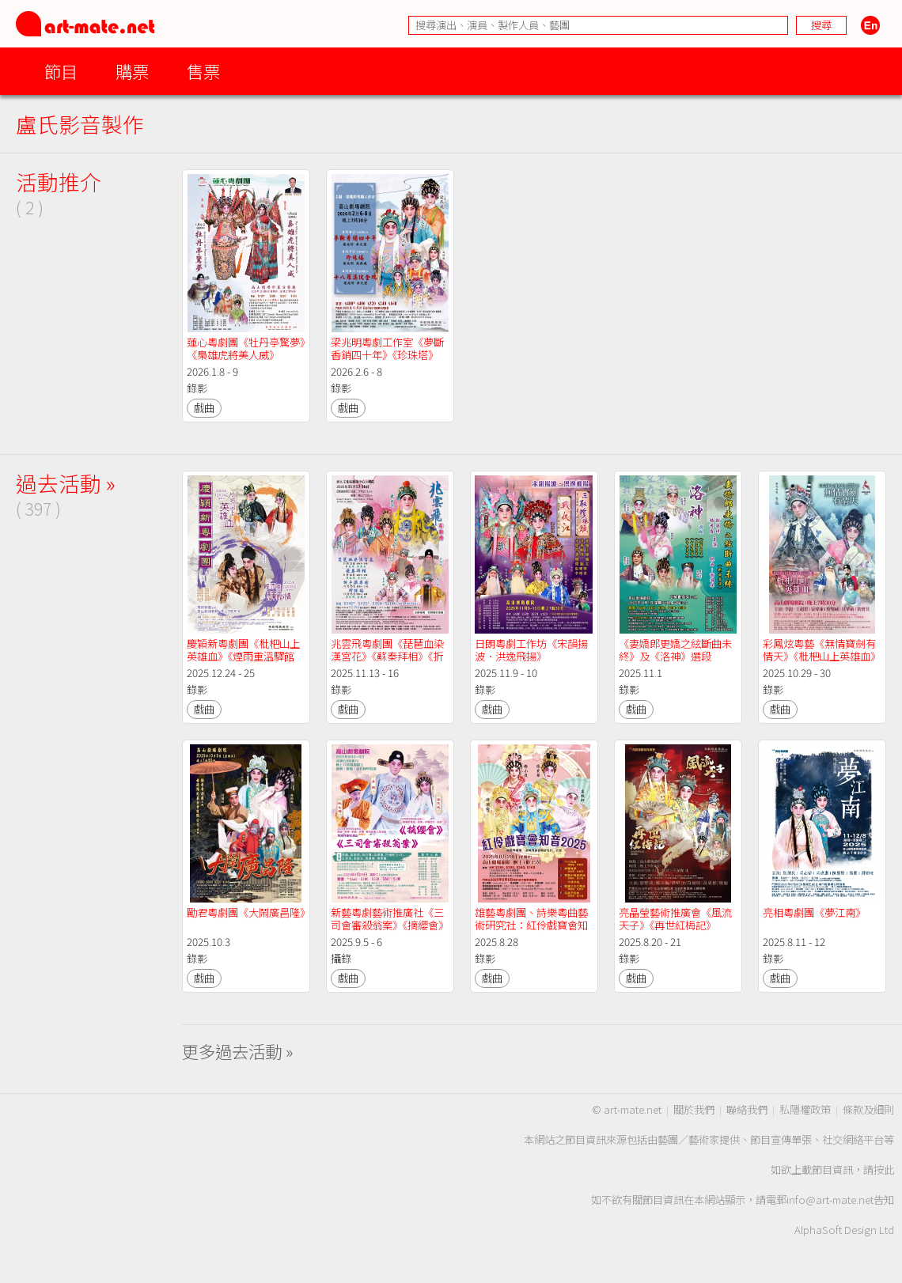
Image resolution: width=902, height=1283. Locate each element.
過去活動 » (66, 482)
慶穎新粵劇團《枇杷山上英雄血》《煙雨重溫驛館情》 (243, 656)
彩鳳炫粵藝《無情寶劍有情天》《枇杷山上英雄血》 (822, 650)
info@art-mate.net (830, 1199)
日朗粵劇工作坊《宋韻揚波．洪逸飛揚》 (531, 650)
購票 (132, 71)
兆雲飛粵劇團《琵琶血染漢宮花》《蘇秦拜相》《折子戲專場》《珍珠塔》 (387, 656)
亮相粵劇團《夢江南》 (814, 912)
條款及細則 (868, 1109)
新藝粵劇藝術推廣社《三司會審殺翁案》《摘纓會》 (390, 919)
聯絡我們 (746, 1109)
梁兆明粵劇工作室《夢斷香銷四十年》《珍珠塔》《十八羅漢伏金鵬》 (387, 355)
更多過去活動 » (238, 1051)
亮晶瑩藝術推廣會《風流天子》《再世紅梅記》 (675, 919)
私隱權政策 (805, 1109)
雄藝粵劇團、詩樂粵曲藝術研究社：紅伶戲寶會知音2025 (531, 925)
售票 (203, 71)
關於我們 (693, 1109)
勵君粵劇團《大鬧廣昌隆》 (248, 912)
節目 (61, 71)
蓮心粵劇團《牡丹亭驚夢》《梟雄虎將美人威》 (246, 348)
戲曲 (204, 407)
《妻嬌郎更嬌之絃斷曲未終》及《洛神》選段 (675, 650)
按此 (884, 1169)
